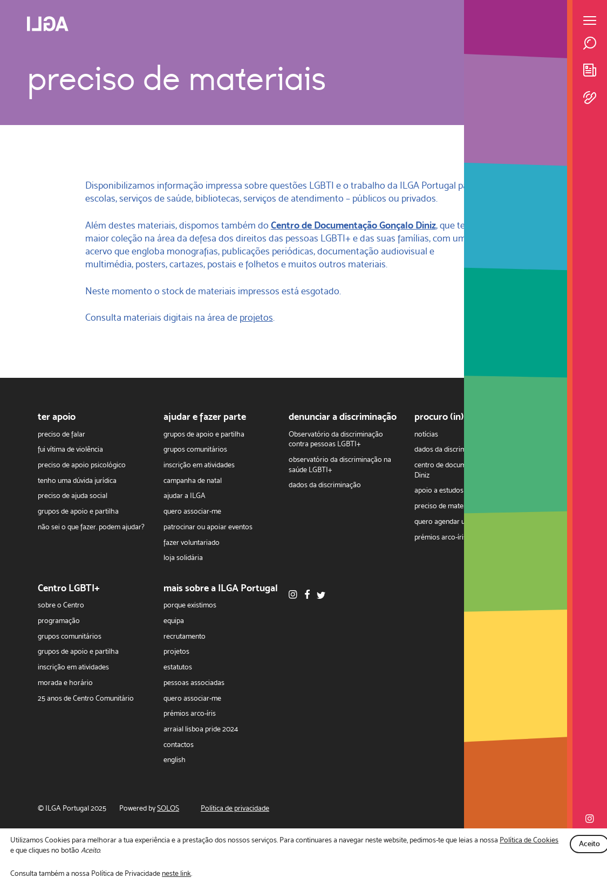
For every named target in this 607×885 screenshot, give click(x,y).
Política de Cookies (529, 839)
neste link (176, 873)
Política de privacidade (235, 808)
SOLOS (168, 808)
